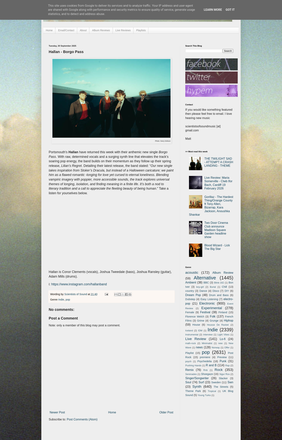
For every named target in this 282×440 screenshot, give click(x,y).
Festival (205, 312)
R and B (211, 365)
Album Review (222, 272)
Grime (200, 320)
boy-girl (200, 287)
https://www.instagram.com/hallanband (79, 284)
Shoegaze (207, 374)
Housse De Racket (218, 324)
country (189, 290)
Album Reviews (101, 30)
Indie (61, 299)
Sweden (216, 382)
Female (189, 312)
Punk (223, 361)
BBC (206, 282)
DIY (227, 290)
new (220, 343)
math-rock (190, 343)
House (196, 324)
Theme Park (193, 391)
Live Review (195, 339)
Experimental (211, 308)
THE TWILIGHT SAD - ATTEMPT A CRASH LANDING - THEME (218, 162)
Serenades (191, 374)
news (199, 347)
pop (68, 299)
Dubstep (190, 299)
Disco (215, 290)
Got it (230, 9)
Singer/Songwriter (197, 378)
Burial (213, 287)
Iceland (189, 330)
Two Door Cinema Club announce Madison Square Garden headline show (216, 230)
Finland (223, 312)
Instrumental (191, 334)
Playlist (189, 352)
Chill (224, 286)
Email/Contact (66, 30)
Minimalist (207, 343)
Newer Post (57, 412)
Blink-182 (219, 282)
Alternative (205, 277)
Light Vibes (223, 334)
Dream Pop (193, 295)
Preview (222, 357)
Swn (230, 382)
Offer (226, 347)
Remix (189, 369)
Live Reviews (123, 30)
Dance (203, 290)
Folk (212, 316)
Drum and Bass (219, 295)
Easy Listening (209, 299)
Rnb (205, 370)
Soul (188, 382)
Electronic (207, 303)
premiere (205, 357)
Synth (196, 386)
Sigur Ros (224, 374)
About (83, 30)
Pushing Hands (193, 365)
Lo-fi (223, 339)
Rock (219, 370)
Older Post (166, 412)
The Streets (221, 386)
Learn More (213, 9)
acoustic (191, 272)
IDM (200, 330)
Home (49, 30)
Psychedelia (204, 361)
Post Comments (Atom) (82, 419)
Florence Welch (194, 316)
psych (188, 361)
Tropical (212, 391)
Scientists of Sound (76, 294)
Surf (201, 382)
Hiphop (228, 320)
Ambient (190, 282)
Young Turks (204, 395)
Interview (208, 334)
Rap (227, 365)
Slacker (223, 378)
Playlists (141, 30)
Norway (216, 347)
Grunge (214, 320)
